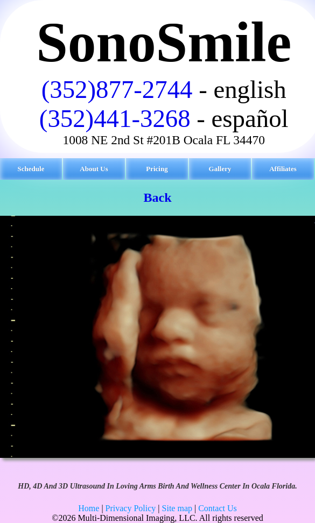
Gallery (220, 169)
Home (88, 508)
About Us (94, 169)
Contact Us (217, 508)
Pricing (156, 169)
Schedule (31, 169)
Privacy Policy (131, 508)
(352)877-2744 (117, 89)
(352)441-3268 (115, 118)
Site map (177, 508)
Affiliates (283, 169)
